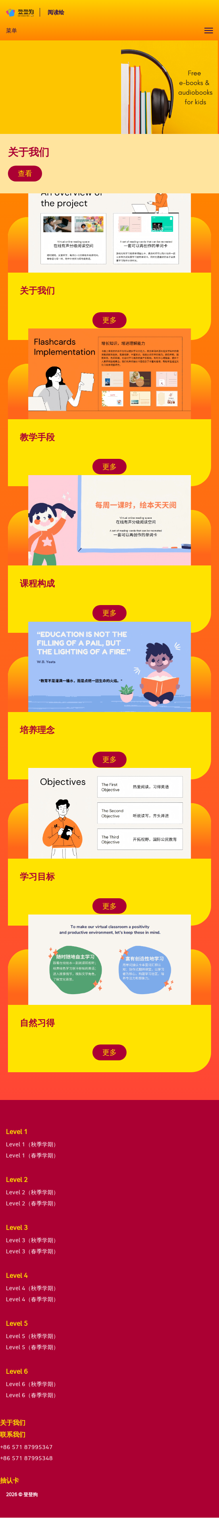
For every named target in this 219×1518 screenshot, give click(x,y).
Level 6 (17, 1371)
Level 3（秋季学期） (32, 1240)
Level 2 (17, 1180)
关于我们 (12, 1422)
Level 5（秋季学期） (32, 1336)
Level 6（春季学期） (32, 1395)
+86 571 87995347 (26, 1447)
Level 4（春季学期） (32, 1299)
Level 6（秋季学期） (32, 1384)
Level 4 (17, 1275)
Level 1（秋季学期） (32, 1144)
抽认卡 (9, 1480)
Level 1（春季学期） (32, 1155)
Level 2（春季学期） (32, 1203)
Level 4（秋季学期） (32, 1288)
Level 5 (17, 1323)
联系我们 (12, 1434)
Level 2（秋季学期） (32, 1192)
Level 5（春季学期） (32, 1347)
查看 (25, 173)
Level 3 (17, 1228)
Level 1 (17, 1132)
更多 (109, 320)
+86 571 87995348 (26, 1458)
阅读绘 (56, 12)
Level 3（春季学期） (32, 1251)
